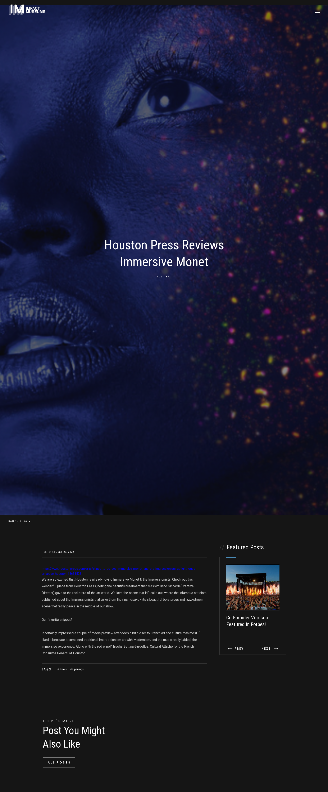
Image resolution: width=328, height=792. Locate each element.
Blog (23, 521)
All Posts (59, 762)
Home (12, 521)
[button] (236, 649)
